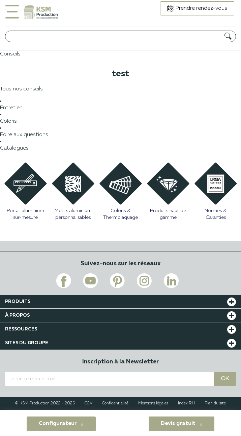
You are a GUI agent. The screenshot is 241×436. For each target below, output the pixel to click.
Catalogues (14, 148)
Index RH (186, 403)
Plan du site (215, 403)
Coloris (8, 121)
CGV (88, 403)
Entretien (11, 108)
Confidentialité (115, 403)
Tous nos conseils (21, 89)
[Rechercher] (120, 36)
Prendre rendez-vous (201, 8)
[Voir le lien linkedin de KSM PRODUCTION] (171, 280)
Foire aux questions (24, 134)
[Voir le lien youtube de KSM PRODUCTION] (90, 280)
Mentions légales (153, 403)
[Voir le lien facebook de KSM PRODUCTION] (63, 280)
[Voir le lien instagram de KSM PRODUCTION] (144, 280)
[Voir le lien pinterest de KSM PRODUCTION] (117, 280)
